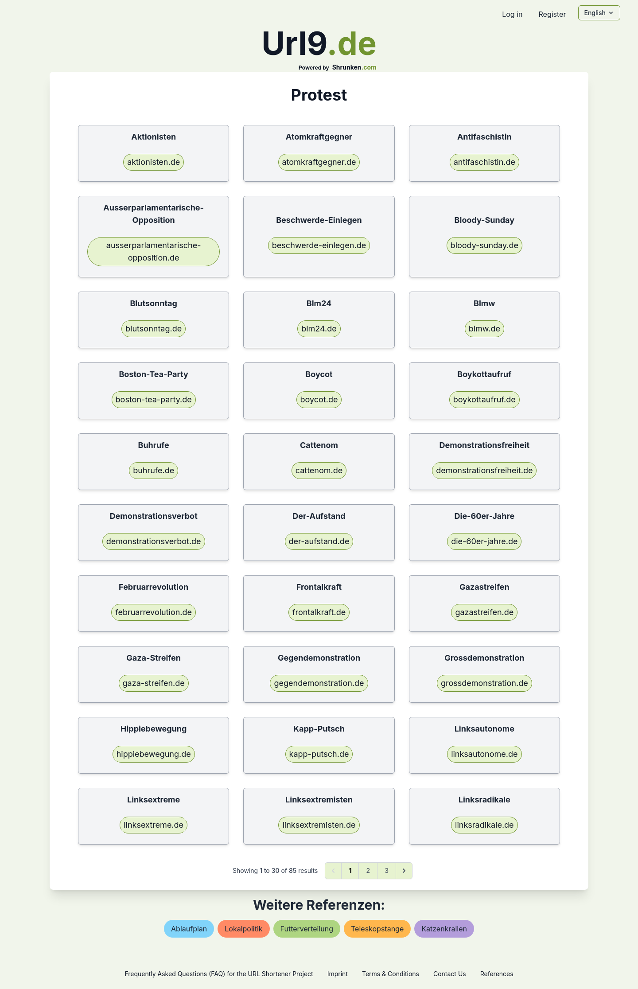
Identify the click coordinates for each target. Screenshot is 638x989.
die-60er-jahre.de (484, 541)
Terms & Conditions (390, 973)
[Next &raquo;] (404, 870)
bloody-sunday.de (484, 245)
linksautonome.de (484, 754)
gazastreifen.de (484, 612)
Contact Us (449, 973)
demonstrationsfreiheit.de (484, 470)
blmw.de (484, 328)
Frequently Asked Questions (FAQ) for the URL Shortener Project (218, 973)
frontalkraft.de (319, 612)
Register (552, 14)
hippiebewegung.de (154, 754)
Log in (512, 14)
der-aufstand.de (319, 541)
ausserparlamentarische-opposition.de (153, 251)
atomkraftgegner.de (319, 162)
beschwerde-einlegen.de (319, 245)
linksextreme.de (153, 824)
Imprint (337, 973)
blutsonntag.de (153, 328)
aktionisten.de (153, 162)
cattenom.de (319, 470)
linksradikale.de (484, 824)
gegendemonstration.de (319, 683)
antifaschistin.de (484, 162)
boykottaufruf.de (484, 399)
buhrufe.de (153, 470)
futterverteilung (306, 928)
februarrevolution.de (153, 612)
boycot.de (319, 399)
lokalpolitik (243, 928)
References (497, 973)
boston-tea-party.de (154, 399)
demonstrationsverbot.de (153, 541)
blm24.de (319, 328)
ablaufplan (189, 928)
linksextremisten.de (318, 824)
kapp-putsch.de (319, 754)
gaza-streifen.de (154, 683)
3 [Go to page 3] (387, 870)
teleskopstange (377, 928)
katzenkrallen (444, 928)
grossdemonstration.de (484, 683)
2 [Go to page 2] (368, 870)
